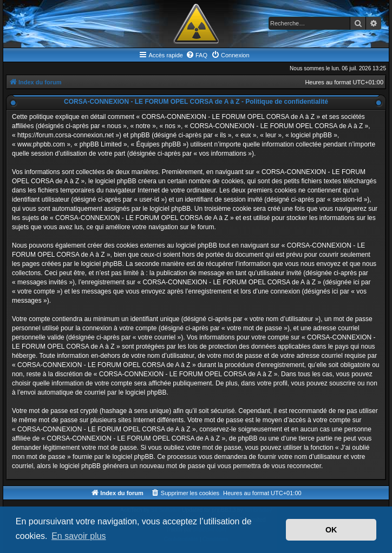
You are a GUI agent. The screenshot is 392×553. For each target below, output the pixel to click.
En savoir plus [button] (78, 536)
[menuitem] (196, 55)
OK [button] (331, 529)
